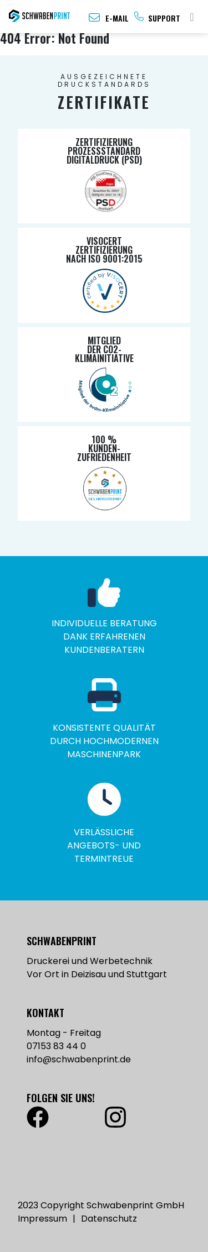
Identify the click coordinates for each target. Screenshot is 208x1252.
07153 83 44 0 (56, 1046)
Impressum (42, 1218)
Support (164, 18)
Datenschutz (109, 1218)
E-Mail (117, 18)
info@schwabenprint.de (79, 1059)
